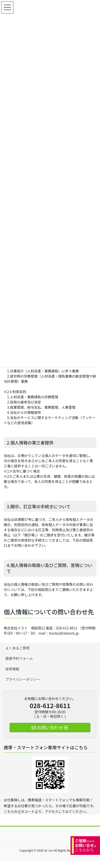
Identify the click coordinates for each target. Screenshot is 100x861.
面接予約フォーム (19, 658)
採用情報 (12, 668)
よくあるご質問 (17, 647)
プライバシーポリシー (22, 679)
